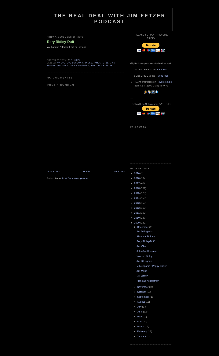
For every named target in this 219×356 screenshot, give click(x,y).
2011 (137, 212)
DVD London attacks (79, 63)
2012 (137, 207)
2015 (137, 193)
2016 (137, 188)
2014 (137, 198)
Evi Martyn (142, 275)
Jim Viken (142, 246)
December (143, 227)
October (142, 291)
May (139, 316)
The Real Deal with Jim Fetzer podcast (110, 18)
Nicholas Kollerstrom (148, 280)
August (141, 301)
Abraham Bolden (146, 236)
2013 (137, 202)
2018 (137, 178)
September (143, 296)
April (140, 321)
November (143, 286)
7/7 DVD (61, 63)
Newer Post (53, 171)
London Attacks (67, 65)
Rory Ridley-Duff (60, 42)
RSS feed (162, 69)
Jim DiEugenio (144, 231)
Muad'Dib (83, 65)
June (140, 311)
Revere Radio (164, 81)
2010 (137, 217)
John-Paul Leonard (147, 251)
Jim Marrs (142, 271)
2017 (137, 183)
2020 (137, 173)
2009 (137, 222)
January (142, 336)
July (139, 306)
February (142, 331)
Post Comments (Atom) (75, 178)
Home (86, 171)
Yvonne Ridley (144, 256)
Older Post (119, 171)
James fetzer (101, 63)
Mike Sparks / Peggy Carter (152, 266)
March (141, 326)
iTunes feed (162, 75)
